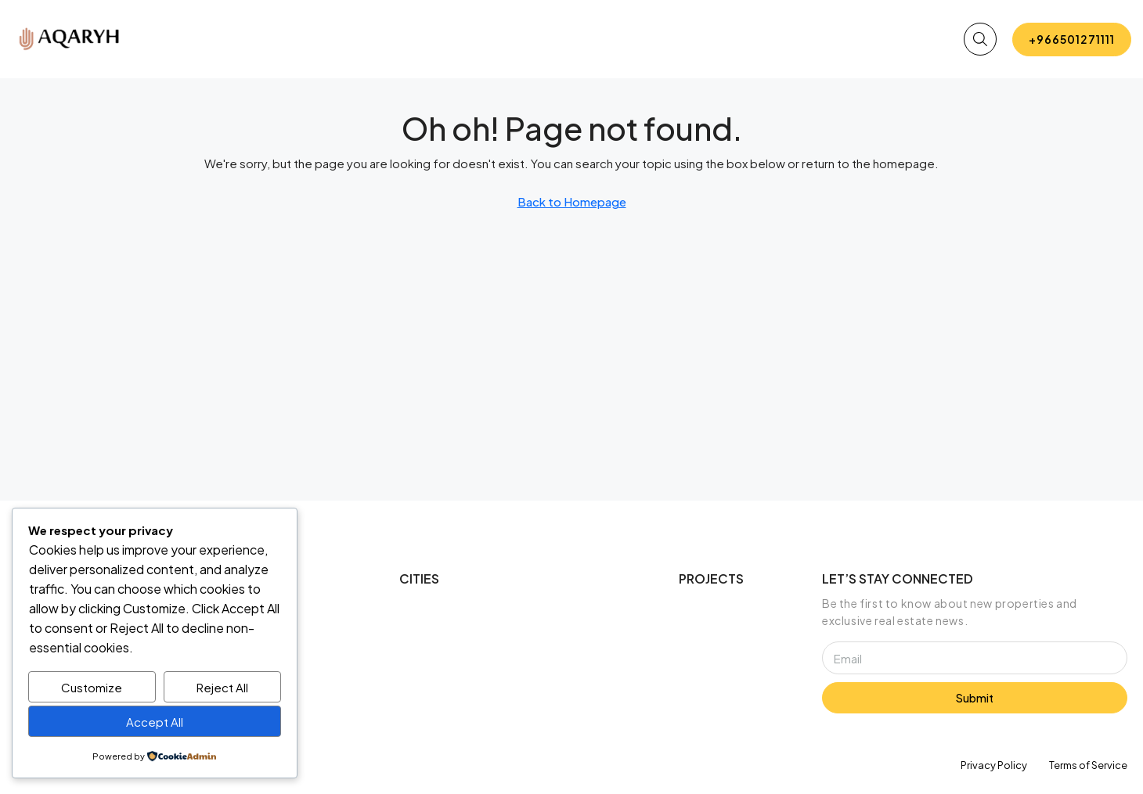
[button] (980, 39)
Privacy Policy (994, 765)
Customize (91, 687)
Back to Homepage (571, 201)
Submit (974, 698)
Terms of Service (1088, 765)
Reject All (222, 687)
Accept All (154, 721)
